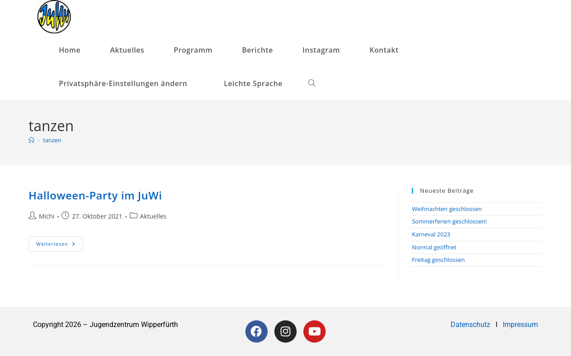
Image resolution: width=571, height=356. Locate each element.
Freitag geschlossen (438, 260)
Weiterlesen (59, 241)
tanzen (52, 140)
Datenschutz (471, 324)
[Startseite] (31, 140)
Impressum (520, 324)
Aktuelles (153, 216)
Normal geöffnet (434, 247)
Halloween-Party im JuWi (95, 195)
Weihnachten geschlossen (447, 209)
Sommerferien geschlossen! (449, 221)
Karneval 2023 (431, 234)
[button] (126, 83)
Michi (46, 216)
